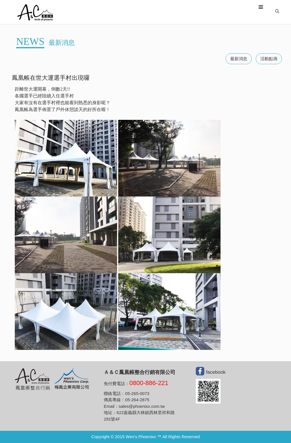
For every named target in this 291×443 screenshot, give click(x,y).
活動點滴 (268, 59)
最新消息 (238, 59)
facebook (216, 372)
